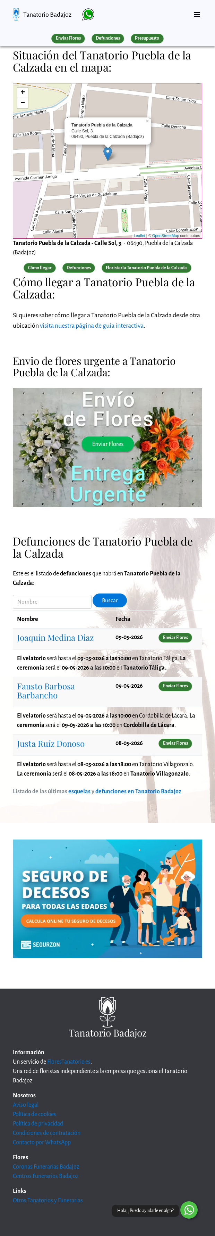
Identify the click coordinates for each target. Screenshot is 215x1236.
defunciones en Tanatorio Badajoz (138, 791)
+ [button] (22, 93)
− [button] (22, 103)
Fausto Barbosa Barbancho (46, 690)
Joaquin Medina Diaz (55, 637)
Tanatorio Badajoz (47, 14)
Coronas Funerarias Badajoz (46, 1167)
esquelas (79, 791)
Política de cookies (34, 1114)
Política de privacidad (38, 1124)
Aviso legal (25, 1105)
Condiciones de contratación (46, 1133)
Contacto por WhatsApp (42, 1142)
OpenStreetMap (165, 236)
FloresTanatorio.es (69, 1062)
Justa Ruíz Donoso (51, 743)
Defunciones (108, 38)
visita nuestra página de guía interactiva (92, 325)
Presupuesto (147, 38)
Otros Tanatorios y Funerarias (48, 1200)
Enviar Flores (68, 38)
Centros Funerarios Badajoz (45, 1176)
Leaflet (139, 236)
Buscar (110, 600)
